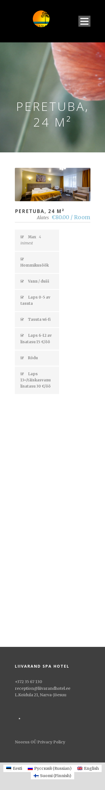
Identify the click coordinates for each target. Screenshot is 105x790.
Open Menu (84, 21)
